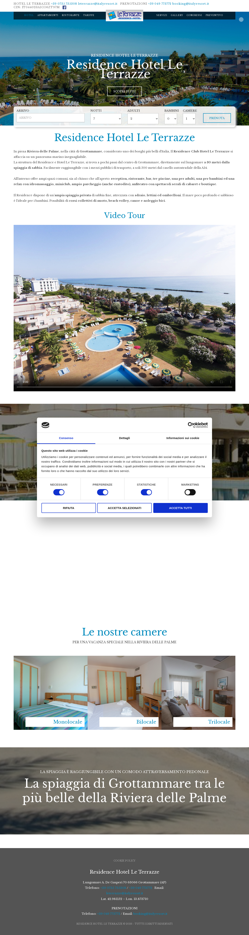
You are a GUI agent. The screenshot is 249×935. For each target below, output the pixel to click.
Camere (189, 110)
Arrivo (23, 110)
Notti (96, 110)
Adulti (133, 110)
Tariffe (88, 15)
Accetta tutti (180, 508)
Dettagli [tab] (124, 438)
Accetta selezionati (124, 508)
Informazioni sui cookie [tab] (183, 438)
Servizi (161, 15)
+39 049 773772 (160, 3)
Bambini (170, 110)
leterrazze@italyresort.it (98, 3)
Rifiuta (68, 508)
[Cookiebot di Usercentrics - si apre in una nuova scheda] (191, 425)
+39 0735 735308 (64, 3)
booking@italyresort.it (190, 3)
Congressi (194, 15)
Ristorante (71, 15)
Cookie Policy (124, 860)
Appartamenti (47, 15)
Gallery (177, 15)
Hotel (29, 15)
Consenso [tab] (66, 438)
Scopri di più (124, 91)
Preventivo (214, 15)
